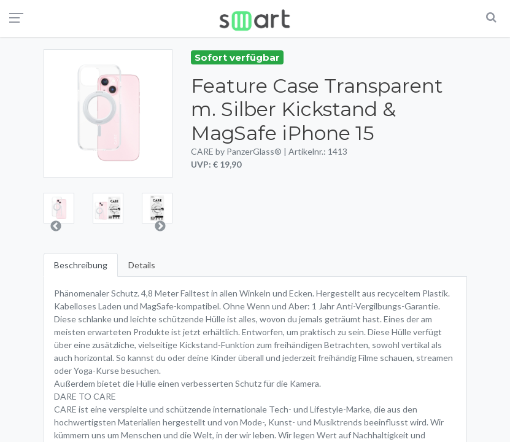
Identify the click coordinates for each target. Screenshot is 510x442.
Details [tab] (141, 265)
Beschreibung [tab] (80, 265)
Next (160, 226)
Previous (56, 226)
